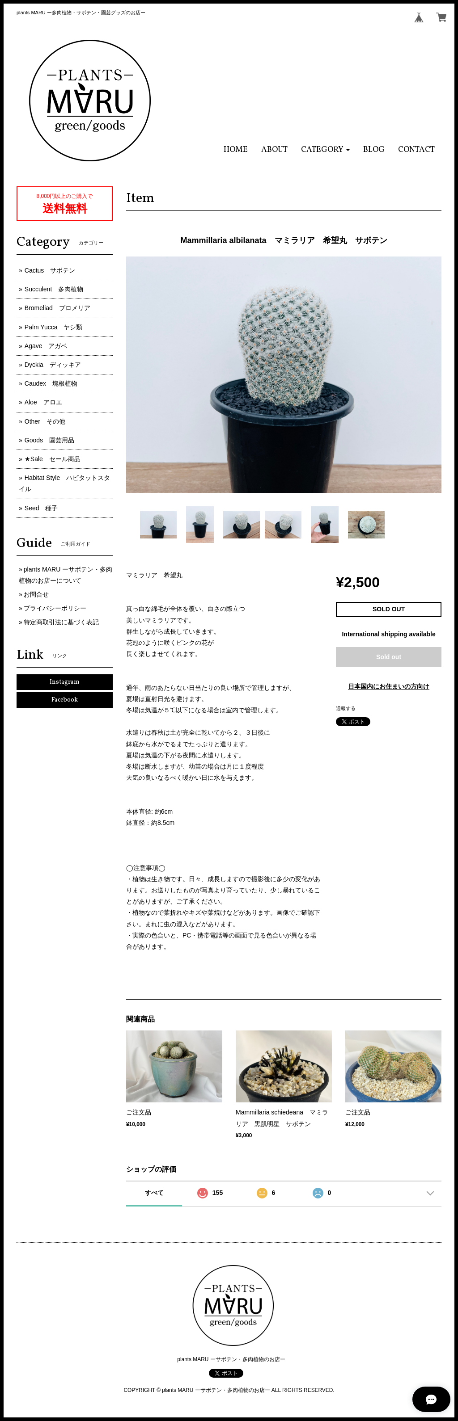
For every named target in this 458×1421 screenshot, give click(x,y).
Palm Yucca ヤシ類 (54, 327)
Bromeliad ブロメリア (57, 307)
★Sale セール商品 (53, 458)
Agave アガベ (46, 345)
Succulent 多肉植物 (54, 289)
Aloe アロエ (43, 402)
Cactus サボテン (50, 270)
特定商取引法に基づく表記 (61, 622)
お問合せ (36, 594)
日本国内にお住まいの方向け (388, 686)
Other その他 (45, 421)
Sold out (388, 656)
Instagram (65, 682)
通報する (346, 708)
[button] (325, 150)
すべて (154, 1192)
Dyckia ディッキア (53, 364)
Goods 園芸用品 (49, 440)
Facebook (64, 700)
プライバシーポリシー (55, 608)
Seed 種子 (41, 508)
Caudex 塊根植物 (51, 383)
